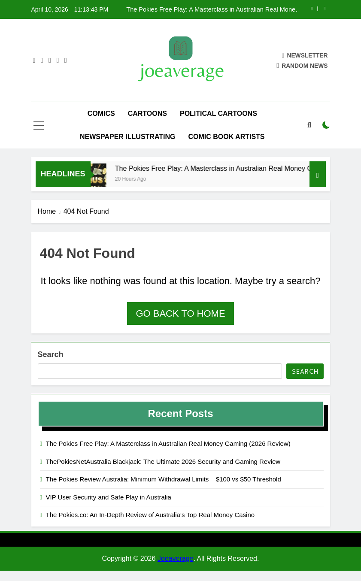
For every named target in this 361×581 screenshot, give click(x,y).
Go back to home (180, 313)
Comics (101, 113)
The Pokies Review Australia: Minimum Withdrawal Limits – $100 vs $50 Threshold (163, 479)
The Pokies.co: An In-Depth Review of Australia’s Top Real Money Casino (150, 514)
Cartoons (147, 113)
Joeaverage (176, 558)
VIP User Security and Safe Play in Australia (108, 497)
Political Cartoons (218, 113)
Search (51, 354)
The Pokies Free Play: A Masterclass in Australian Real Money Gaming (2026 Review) (212, 9)
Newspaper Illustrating (128, 136)
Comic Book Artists (226, 136)
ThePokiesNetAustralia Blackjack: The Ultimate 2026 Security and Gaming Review (163, 461)
